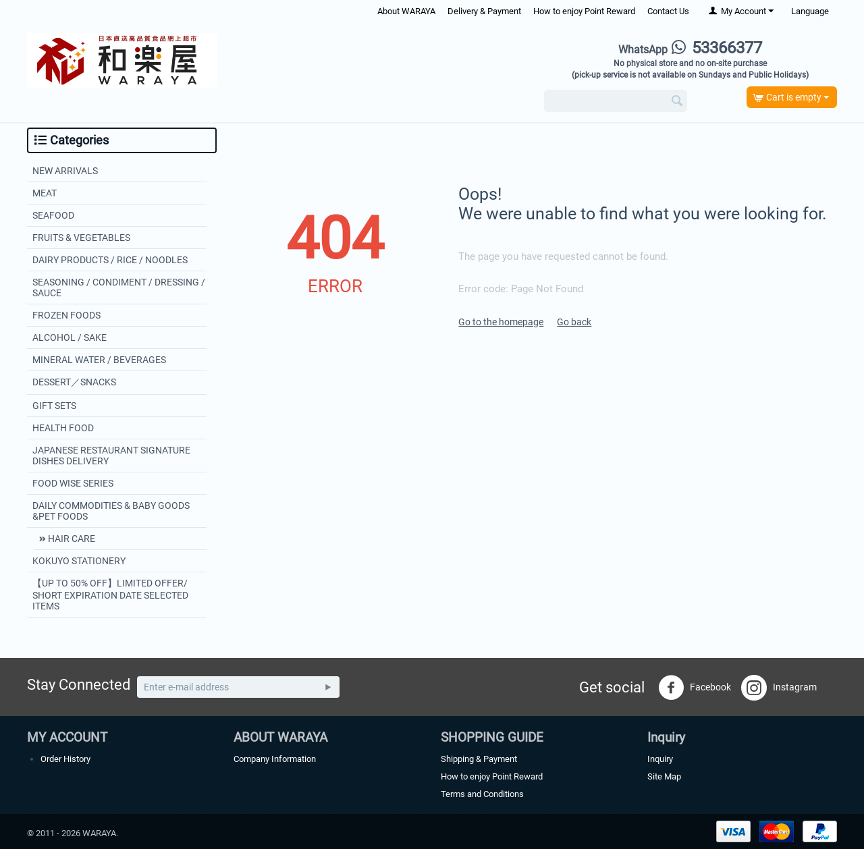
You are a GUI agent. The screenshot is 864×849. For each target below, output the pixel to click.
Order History (65, 759)
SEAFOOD (53, 215)
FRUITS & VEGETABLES (81, 237)
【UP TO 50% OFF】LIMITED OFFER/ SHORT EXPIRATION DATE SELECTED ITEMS (110, 594)
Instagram (779, 688)
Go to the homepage (500, 322)
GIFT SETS (54, 405)
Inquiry (660, 759)
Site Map (664, 776)
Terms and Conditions (482, 794)
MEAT (44, 193)
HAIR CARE (70, 538)
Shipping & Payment (479, 759)
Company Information (275, 759)
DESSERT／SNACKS (74, 382)
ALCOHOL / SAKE (69, 337)
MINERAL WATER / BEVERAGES (99, 359)
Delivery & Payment (484, 11)
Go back (574, 322)
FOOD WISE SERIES (72, 483)
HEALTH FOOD (63, 427)
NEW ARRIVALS (65, 170)
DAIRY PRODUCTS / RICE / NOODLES (110, 259)
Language (810, 11)
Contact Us (668, 11)
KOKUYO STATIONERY (79, 560)
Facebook (694, 688)
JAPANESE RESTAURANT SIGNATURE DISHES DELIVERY (111, 455)
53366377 (690, 47)
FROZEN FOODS (66, 315)
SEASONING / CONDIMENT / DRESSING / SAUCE (118, 287)
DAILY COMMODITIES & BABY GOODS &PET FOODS (111, 511)
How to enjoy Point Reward (584, 11)
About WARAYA (406, 11)
